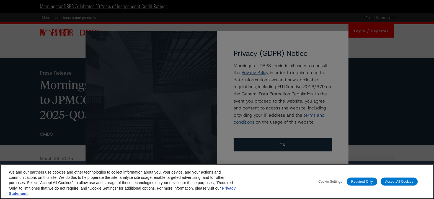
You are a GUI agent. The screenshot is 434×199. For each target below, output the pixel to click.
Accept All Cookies (399, 181)
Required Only (362, 181)
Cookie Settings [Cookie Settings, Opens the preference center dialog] (330, 181)
